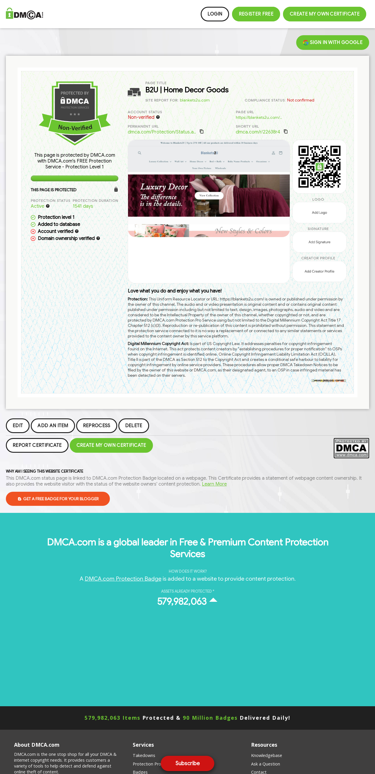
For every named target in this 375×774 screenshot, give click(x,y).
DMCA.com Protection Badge (123, 578)
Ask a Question (265, 764)
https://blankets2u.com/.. (259, 117)
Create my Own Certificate (324, 14)
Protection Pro (147, 764)
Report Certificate (37, 445)
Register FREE (256, 14)
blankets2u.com (195, 100)
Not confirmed (300, 100)
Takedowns (144, 755)
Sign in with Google (332, 42)
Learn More (214, 484)
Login (214, 14)
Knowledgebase (266, 755)
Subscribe (187, 763)
